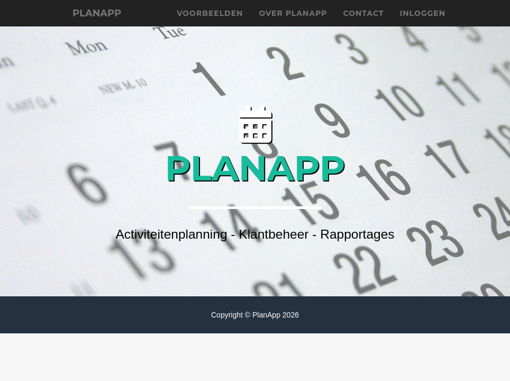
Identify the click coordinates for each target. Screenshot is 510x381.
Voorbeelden (210, 26)
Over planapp (293, 26)
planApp (102, 26)
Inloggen (422, 26)
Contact (363, 26)
